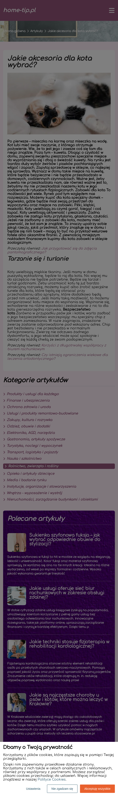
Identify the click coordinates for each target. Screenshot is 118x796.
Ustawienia (33, 788)
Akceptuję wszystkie (97, 788)
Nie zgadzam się (62, 788)
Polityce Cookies (52, 779)
